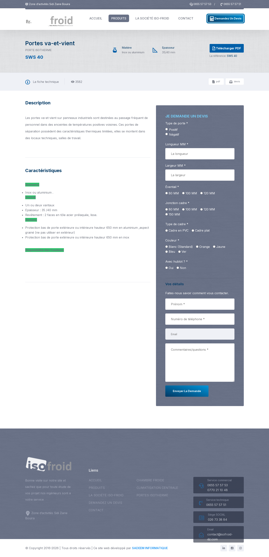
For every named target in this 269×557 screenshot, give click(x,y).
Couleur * (172, 240)
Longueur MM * (176, 144)
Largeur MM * (175, 165)
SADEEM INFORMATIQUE (150, 548)
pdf (216, 81)
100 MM (191, 193)
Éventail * (172, 187)
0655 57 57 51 (231, 4)
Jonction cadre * (177, 203)
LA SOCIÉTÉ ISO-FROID (152, 18)
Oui (171, 268)
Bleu (172, 251)
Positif (173, 129)
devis (234, 81)
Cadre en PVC (178, 230)
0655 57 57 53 (201, 4)
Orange (204, 247)
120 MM (209, 193)
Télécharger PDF (226, 48)
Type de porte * (176, 123)
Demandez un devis (226, 18)
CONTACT (185, 18)
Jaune (220, 247)
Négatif (174, 134)
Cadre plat (202, 230)
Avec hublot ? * (176, 261)
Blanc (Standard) (181, 247)
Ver (184, 251)
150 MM (174, 214)
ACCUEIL (95, 18)
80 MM (174, 193)
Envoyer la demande (187, 391)
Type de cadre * (176, 224)
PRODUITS (118, 18)
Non (183, 268)
